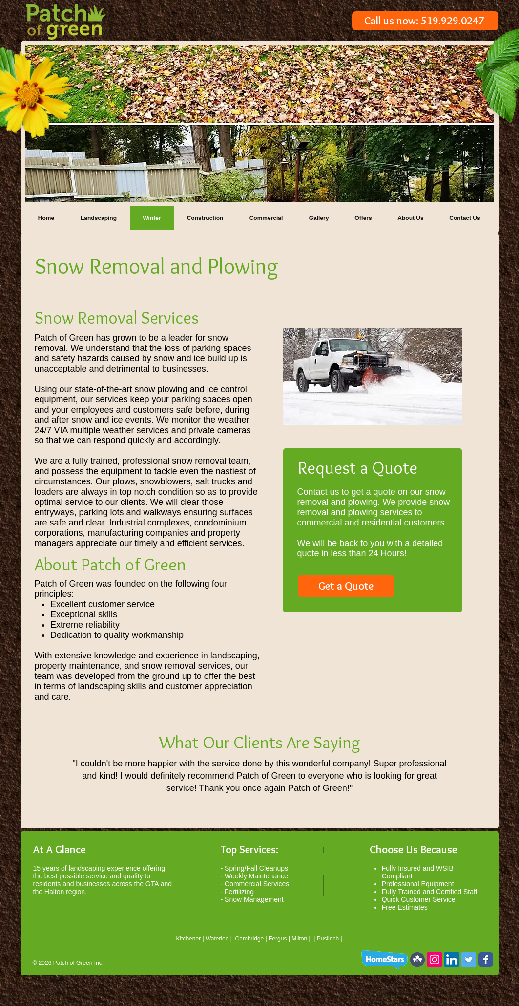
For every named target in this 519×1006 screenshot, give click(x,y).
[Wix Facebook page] (485, 959)
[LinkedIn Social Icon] (451, 959)
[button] (259, 123)
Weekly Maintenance (256, 876)
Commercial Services (257, 884)
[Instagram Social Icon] (434, 959)
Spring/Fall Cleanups (256, 868)
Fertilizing (239, 892)
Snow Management (254, 899)
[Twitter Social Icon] (468, 959)
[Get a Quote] (346, 586)
